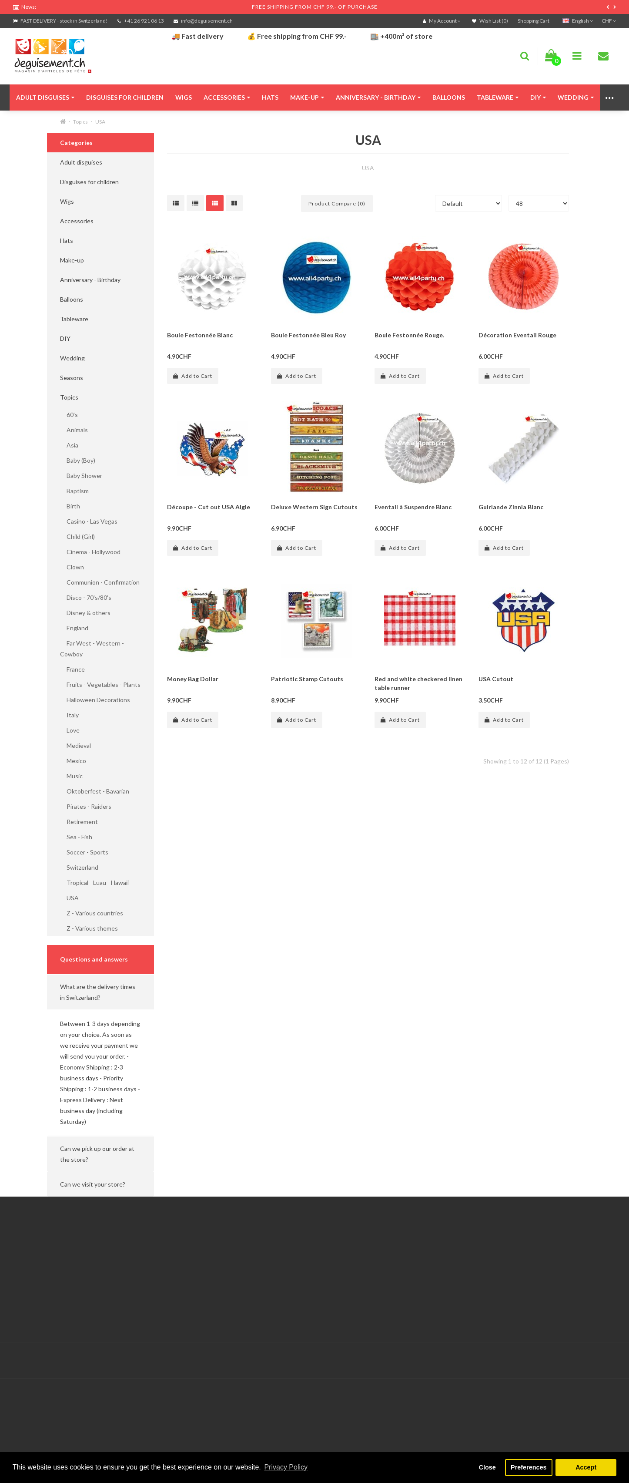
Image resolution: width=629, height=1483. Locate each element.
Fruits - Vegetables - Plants (100, 684)
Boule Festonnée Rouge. (409, 335)
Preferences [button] (528, 1467)
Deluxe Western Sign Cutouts (314, 507)
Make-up (307, 97)
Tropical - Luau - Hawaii (94, 882)
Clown (72, 567)
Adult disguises (45, 97)
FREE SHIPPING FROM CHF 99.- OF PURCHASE (315, 6)
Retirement (79, 821)
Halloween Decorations (95, 699)
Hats (270, 97)
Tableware (498, 97)
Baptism (74, 490)
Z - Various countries (91, 913)
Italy (69, 715)
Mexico (73, 760)
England (74, 628)
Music (71, 776)
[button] (100, 992)
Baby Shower (81, 475)
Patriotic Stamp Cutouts (307, 679)
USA (100, 121)
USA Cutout (495, 679)
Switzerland (79, 867)
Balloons (448, 97)
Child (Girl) (77, 536)
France (72, 669)
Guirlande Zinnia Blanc (510, 507)
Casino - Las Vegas (88, 521)
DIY (538, 97)
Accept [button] (585, 1467)
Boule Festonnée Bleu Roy (308, 335)
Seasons (71, 377)
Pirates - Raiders (85, 806)
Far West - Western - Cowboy (92, 648)
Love (70, 730)
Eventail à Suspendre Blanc (413, 507)
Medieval (75, 745)
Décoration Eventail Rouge (517, 335)
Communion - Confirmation (100, 582)
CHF (609, 20)
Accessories (227, 97)
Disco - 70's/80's (85, 597)
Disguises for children (125, 97)
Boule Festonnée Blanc (200, 335)
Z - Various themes (89, 928)
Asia (69, 445)
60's (69, 414)
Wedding (576, 97)
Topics (80, 121)
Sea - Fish (76, 837)
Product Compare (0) (336, 203)
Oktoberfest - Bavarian (94, 791)
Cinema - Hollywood (90, 551)
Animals (74, 430)
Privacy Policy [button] (286, 1467)
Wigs (183, 97)
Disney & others (85, 612)
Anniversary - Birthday (378, 97)
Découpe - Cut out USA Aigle (208, 507)
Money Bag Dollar (192, 679)
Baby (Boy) (77, 460)
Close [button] (487, 1467)
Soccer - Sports (84, 852)
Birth (70, 506)
